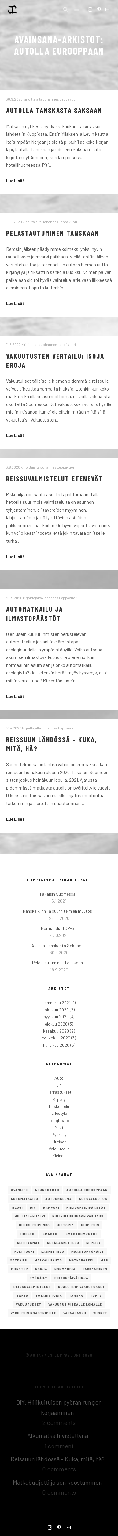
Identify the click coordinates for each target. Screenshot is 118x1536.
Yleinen (59, 1155)
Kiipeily (59, 1099)
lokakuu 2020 (56, 1009)
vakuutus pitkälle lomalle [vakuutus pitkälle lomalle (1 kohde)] (75, 1304)
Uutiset (59, 1141)
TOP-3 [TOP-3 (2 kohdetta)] (96, 1295)
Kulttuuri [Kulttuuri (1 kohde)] (24, 1251)
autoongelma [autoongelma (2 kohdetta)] (58, 1198)
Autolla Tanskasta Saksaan (54, 110)
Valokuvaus (59, 1148)
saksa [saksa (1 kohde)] (22, 1295)
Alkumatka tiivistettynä (57, 1435)
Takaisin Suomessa (57, 893)
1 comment (59, 1445)
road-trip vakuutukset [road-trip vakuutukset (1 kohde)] (81, 1287)
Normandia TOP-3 (57, 928)
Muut (59, 1127)
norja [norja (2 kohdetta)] (41, 1269)
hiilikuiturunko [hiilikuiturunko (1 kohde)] (34, 1225)
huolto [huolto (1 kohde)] (27, 1234)
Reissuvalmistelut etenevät (54, 478)
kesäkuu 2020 (56, 1030)
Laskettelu (59, 1106)
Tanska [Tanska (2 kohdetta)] (76, 1295)
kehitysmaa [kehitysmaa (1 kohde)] (28, 1242)
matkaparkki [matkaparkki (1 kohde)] (81, 1260)
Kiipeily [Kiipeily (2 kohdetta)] (93, 1242)
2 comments (59, 1422)
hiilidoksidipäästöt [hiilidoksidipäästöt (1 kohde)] (86, 1207)
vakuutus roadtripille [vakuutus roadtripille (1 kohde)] (33, 1313)
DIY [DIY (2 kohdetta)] (33, 1207)
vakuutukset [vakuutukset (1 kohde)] (28, 1304)
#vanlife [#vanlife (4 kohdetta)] (19, 1190)
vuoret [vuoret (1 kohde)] (100, 1313)
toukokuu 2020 (56, 1037)
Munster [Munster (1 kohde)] (19, 1269)
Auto (59, 1077)
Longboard (59, 1120)
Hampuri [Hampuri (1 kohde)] (51, 1207)
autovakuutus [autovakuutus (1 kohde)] (93, 1198)
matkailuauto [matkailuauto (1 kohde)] (48, 1260)
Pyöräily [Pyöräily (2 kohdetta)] (38, 1278)
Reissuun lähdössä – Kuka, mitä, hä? (58, 1459)
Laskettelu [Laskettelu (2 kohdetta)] (52, 1251)
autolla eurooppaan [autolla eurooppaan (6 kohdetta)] (87, 1190)
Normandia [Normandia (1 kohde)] (65, 1269)
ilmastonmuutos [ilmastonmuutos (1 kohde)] (81, 1234)
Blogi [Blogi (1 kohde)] (17, 1207)
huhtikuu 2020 (56, 1045)
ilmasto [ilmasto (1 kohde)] (49, 1234)
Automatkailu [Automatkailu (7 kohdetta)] (24, 1198)
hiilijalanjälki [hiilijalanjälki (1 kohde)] (30, 1216)
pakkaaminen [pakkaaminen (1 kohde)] (95, 1269)
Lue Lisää (15, 180)
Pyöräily (59, 1134)
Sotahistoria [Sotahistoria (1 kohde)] (48, 1295)
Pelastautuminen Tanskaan (52, 232)
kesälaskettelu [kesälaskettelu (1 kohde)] (63, 1242)
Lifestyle (59, 1113)
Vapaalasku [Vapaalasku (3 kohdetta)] (74, 1313)
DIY (59, 1084)
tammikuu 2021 (56, 1002)
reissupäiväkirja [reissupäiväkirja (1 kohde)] (71, 1278)
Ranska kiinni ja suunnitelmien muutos (57, 910)
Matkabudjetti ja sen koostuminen (57, 1482)
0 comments (59, 1469)
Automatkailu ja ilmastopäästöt (34, 613)
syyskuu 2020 (56, 1016)
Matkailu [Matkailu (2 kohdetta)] (19, 1260)
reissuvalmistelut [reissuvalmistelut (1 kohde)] (32, 1287)
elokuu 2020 (56, 1023)
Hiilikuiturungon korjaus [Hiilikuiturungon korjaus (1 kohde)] (78, 1216)
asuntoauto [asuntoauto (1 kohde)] (47, 1190)
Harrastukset (59, 1091)
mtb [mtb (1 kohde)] (104, 1260)
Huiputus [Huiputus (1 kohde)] (90, 1225)
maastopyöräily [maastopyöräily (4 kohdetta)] (87, 1251)
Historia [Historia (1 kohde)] (65, 1225)
